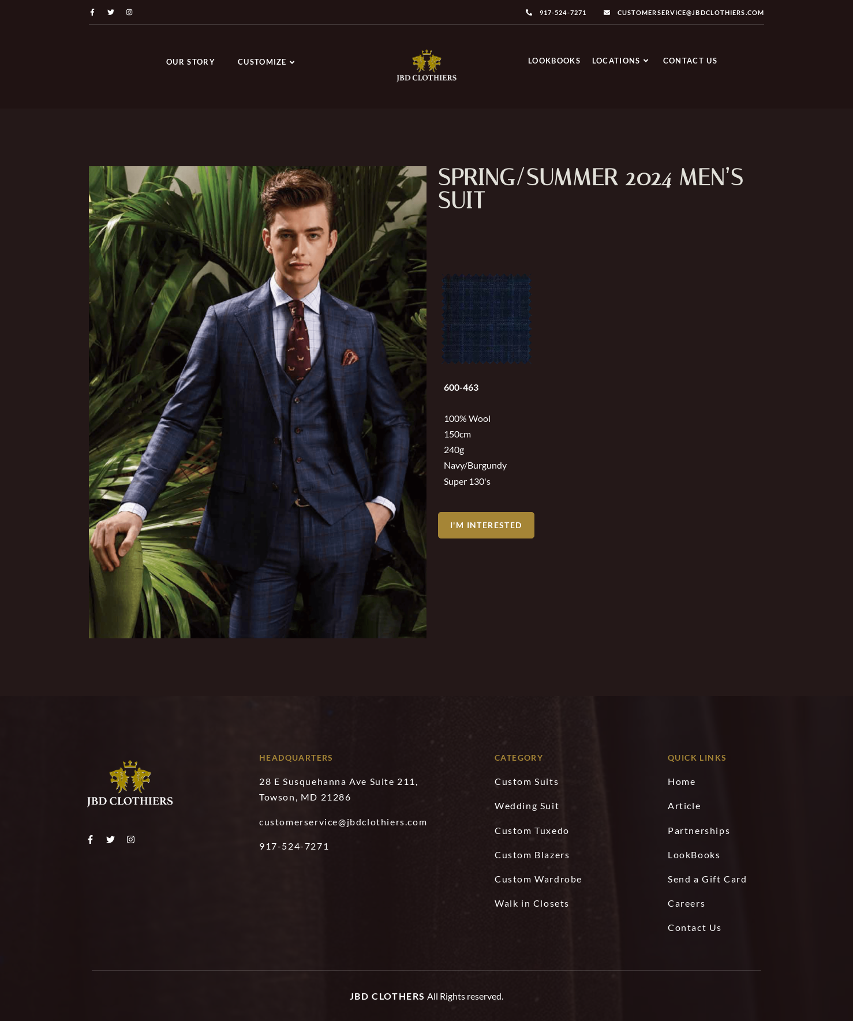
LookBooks (554, 60)
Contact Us (690, 60)
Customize (266, 61)
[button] (486, 529)
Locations (620, 60)
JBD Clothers (387, 995)
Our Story (190, 61)
